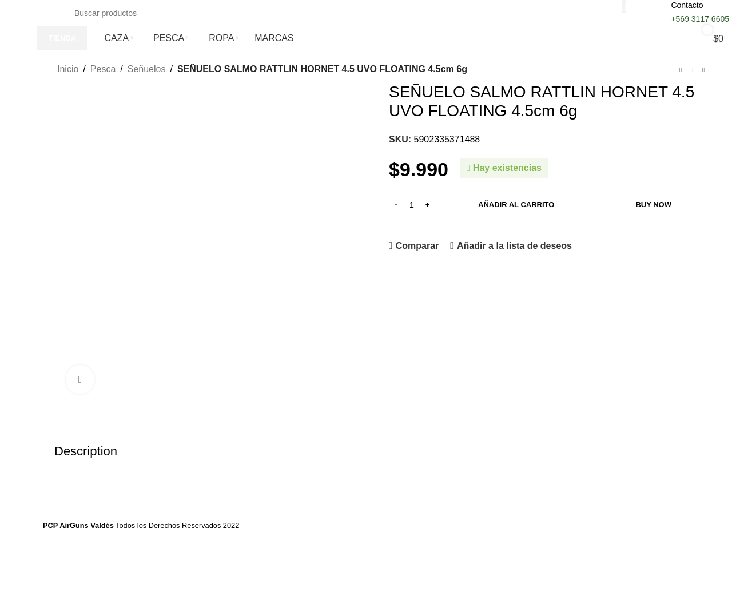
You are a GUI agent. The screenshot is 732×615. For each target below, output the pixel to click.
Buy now (653, 204)
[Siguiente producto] (703, 70)
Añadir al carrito (516, 204)
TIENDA (62, 38)
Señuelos (147, 69)
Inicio (67, 69)
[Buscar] (344, 13)
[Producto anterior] (680, 70)
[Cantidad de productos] (411, 205)
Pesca (103, 69)
